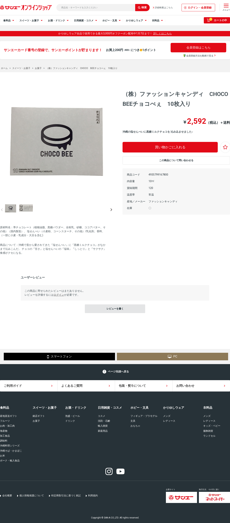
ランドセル (209, 435)
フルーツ (5, 420)
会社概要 (7, 495)
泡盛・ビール (72, 416)
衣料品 (207, 407)
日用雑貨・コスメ (110, 407)
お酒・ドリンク (75, 407)
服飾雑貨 (208, 430)
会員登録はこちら (198, 47)
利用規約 (93, 495)
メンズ (166, 416)
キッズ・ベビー (211, 425)
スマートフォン (59, 357)
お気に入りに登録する (225, 147)
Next (111, 210)
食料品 (4, 407)
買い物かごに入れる (170, 147)
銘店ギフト (39, 416)
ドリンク (70, 420)
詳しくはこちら (162, 33)
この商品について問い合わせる (176, 160)
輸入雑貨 (103, 425)
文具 (132, 420)
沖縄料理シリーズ (10, 445)
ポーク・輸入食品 (10, 460)
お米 (2, 455)
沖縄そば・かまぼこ (11, 450)
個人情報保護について (31, 495)
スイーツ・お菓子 (45, 407)
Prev (2, 210)
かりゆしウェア (173, 407)
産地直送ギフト (8, 416)
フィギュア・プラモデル (143, 416)
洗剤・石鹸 (104, 420)
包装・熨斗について (132, 386)
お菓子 (36, 420)
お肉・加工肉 (7, 425)
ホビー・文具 (139, 407)
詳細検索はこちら (164, 7)
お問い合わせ (185, 386)
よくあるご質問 (71, 386)
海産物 (3, 430)
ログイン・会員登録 (200, 7)
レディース (169, 420)
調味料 (3, 440)
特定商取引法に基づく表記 (66, 495)
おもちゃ (135, 425)
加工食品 (5, 435)
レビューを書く (115, 308)
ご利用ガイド (13, 386)
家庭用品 (103, 430)
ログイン (59, 294)
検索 (142, 7)
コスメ (101, 416)
